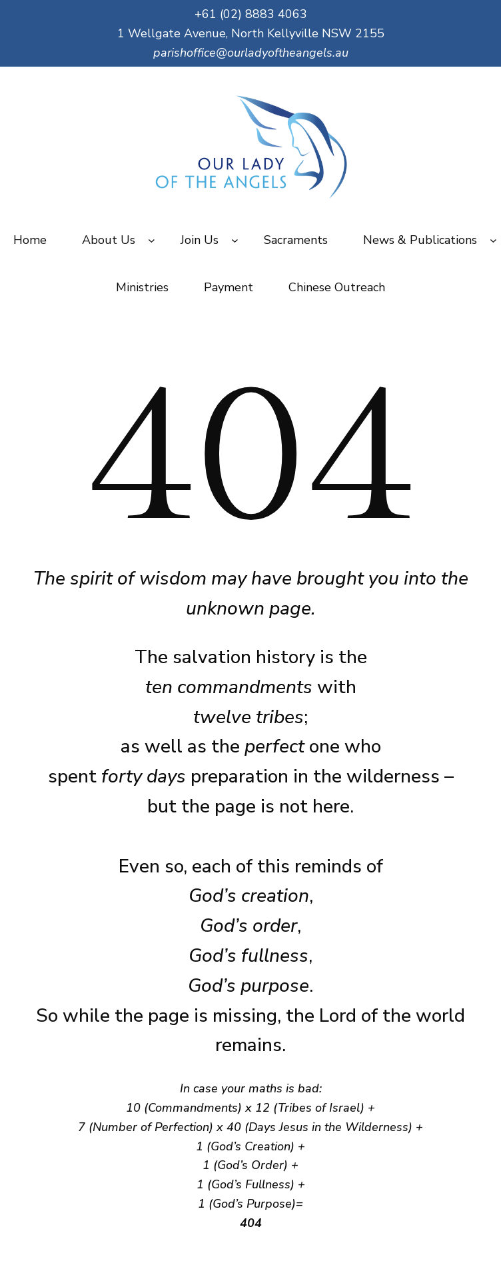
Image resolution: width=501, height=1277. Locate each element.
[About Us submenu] (151, 240)
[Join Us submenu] (235, 240)
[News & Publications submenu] (493, 240)
